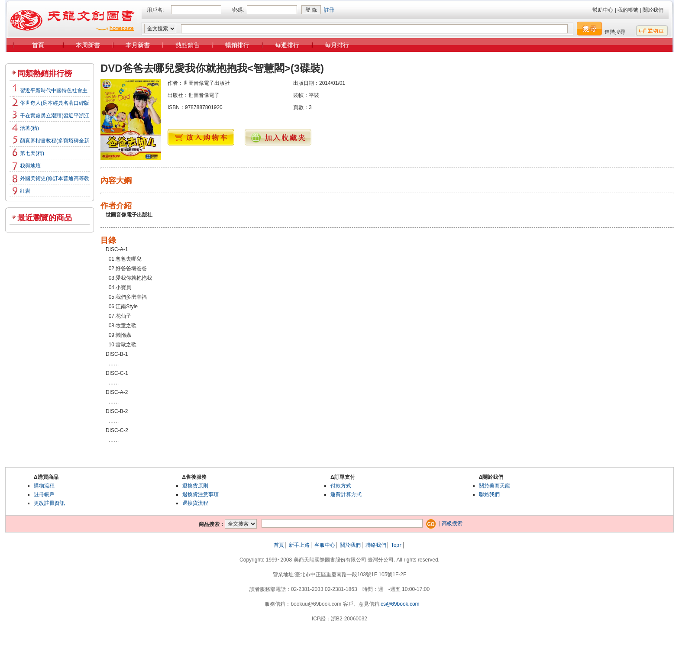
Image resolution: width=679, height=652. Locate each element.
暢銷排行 (237, 45)
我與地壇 (30, 166)
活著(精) (29, 128)
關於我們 (653, 10)
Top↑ (396, 545)
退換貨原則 (195, 486)
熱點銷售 (187, 45)
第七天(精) (32, 153)
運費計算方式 (346, 494)
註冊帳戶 (44, 494)
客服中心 (324, 545)
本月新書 (138, 45)
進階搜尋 (615, 32)
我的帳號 (628, 10)
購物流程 (44, 486)
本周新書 (88, 45)
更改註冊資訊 (49, 503)
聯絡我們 (489, 494)
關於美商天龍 (494, 486)
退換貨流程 (195, 503)
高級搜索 (452, 523)
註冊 (329, 10)
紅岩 (25, 191)
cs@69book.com (400, 604)
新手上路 (299, 545)
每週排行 (287, 45)
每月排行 (337, 45)
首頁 (38, 45)
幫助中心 (602, 10)
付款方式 (340, 486)
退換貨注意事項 (200, 494)
